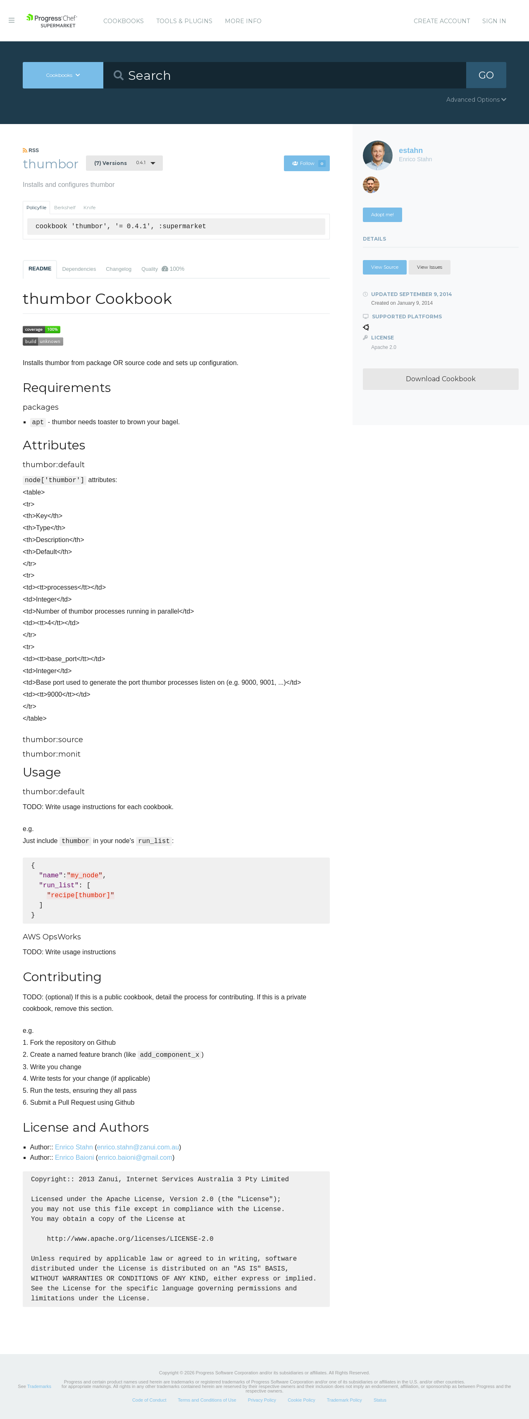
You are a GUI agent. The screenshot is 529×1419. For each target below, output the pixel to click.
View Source (384, 267)
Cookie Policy (301, 1400)
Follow (309, 163)
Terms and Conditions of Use (207, 1400)
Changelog (118, 269)
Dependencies (79, 269)
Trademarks (39, 1386)
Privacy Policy (262, 1400)
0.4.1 (119, 163)
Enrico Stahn (74, 1147)
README (40, 268)
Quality (162, 268)
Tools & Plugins (184, 21)
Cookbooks (123, 21)
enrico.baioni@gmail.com (135, 1157)
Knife (89, 207)
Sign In (494, 21)
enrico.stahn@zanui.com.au (138, 1147)
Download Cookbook (441, 379)
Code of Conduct (149, 1400)
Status (380, 1400)
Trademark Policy (344, 1400)
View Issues (429, 267)
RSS (31, 150)
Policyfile (36, 207)
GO (486, 75)
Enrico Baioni (74, 1157)
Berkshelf (65, 207)
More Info (243, 21)
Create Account (442, 21)
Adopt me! (382, 214)
